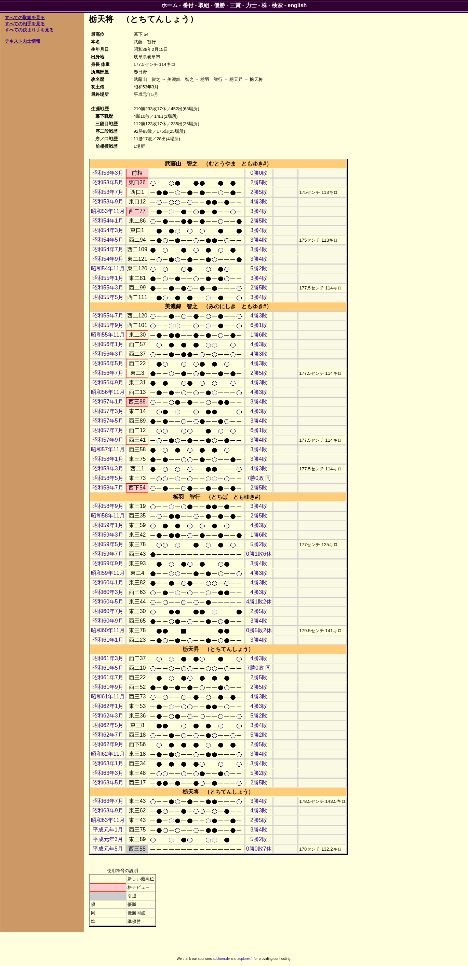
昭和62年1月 (107, 706)
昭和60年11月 (108, 630)
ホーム (169, 5)
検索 (277, 5)
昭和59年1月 (107, 525)
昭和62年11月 (108, 754)
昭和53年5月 (107, 182)
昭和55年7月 (107, 315)
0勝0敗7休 (259, 849)
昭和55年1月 (107, 278)
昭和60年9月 (107, 621)
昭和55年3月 (107, 287)
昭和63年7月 (107, 801)
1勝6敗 (258, 335)
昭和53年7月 (107, 192)
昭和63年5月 (107, 782)
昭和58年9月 (107, 506)
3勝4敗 (258, 211)
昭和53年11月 (108, 211)
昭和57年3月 (107, 411)
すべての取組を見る (25, 17)
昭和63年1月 (107, 763)
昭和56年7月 (107, 373)
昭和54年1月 (107, 221)
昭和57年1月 (107, 401)
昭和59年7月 (107, 554)
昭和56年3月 (107, 354)
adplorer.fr (245, 959)
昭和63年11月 (108, 820)
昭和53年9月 (107, 201)
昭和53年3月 (107, 173)
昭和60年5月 (107, 602)
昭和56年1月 (107, 344)
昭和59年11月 (108, 573)
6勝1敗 (258, 325)
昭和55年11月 (108, 335)
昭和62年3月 (107, 716)
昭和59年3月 (107, 535)
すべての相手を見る (25, 23)
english (297, 5)
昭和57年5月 (107, 421)
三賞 (235, 5)
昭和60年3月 (107, 592)
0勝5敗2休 (259, 630)
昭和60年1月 (107, 582)
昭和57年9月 (107, 440)
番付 (188, 5)
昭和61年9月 (107, 687)
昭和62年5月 (107, 725)
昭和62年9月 (107, 744)
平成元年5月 (108, 849)
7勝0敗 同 (259, 478)
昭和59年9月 (107, 563)
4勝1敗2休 (259, 602)
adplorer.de (221, 959)
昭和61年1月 (107, 640)
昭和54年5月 (107, 240)
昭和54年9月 (107, 259)
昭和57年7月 (107, 430)
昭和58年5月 (107, 478)
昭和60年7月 (107, 611)
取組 (203, 5)
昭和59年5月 (107, 544)
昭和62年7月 (107, 735)
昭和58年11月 (108, 515)
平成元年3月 (108, 839)
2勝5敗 (258, 182)
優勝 (219, 5)
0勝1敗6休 (259, 554)
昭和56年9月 (107, 382)
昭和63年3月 (107, 773)
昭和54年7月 (107, 249)
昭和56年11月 (108, 392)
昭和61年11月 (108, 696)
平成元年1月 (108, 830)
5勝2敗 (258, 268)
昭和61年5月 (107, 668)
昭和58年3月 (107, 468)
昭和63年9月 (107, 810)
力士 (251, 5)
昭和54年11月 (108, 268)
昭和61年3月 (107, 658)
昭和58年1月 (107, 459)
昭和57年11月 (108, 449)
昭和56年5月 (107, 363)
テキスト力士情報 (22, 41)
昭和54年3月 (107, 230)
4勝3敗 (258, 201)
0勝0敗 (258, 173)
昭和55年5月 (107, 297)
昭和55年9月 (107, 325)
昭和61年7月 (107, 677)
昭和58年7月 (107, 488)
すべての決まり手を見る (29, 29)
